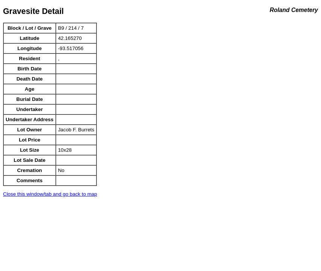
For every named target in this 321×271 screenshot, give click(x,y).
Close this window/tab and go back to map (50, 194)
